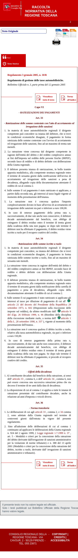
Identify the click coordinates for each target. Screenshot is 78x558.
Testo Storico (11, 70)
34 (61, 418)
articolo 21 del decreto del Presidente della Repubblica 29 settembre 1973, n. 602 (39, 311)
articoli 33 (40, 418)
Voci (6, 63)
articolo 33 (17, 385)
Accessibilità (60, 547)
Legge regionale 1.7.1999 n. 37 (53, 439)
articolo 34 (48, 385)
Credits (59, 544)
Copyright (59, 540)
